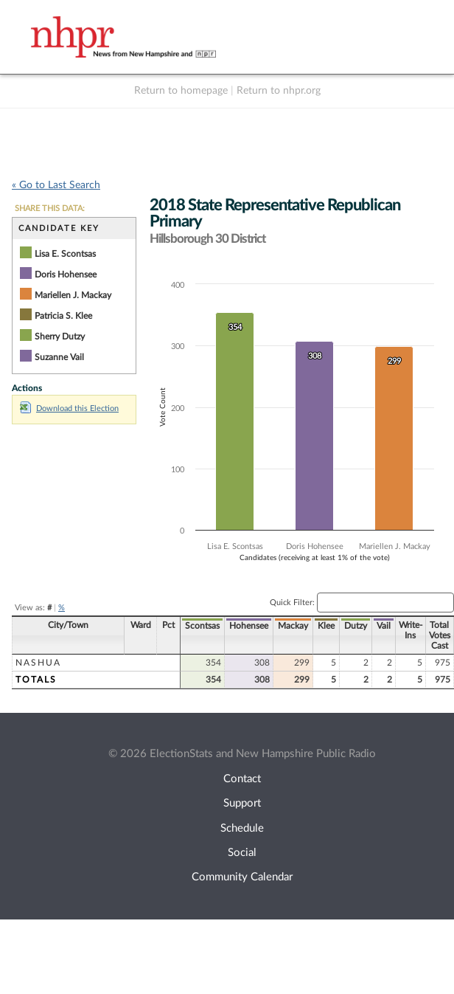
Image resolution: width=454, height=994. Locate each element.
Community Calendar (242, 877)
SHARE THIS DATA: (50, 208)
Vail (384, 625)
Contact (242, 778)
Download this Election (69, 408)
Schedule (242, 828)
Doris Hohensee (66, 274)
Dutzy (355, 625)
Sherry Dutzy (60, 336)
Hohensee (248, 625)
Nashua (38, 662)
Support (242, 803)
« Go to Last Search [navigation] (56, 185)
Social (242, 852)
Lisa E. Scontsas (65, 253)
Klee (326, 625)
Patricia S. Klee (63, 315)
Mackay (293, 625)
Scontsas (202, 625)
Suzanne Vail (59, 357)
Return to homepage (181, 91)
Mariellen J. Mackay (73, 295)
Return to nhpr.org (279, 91)
